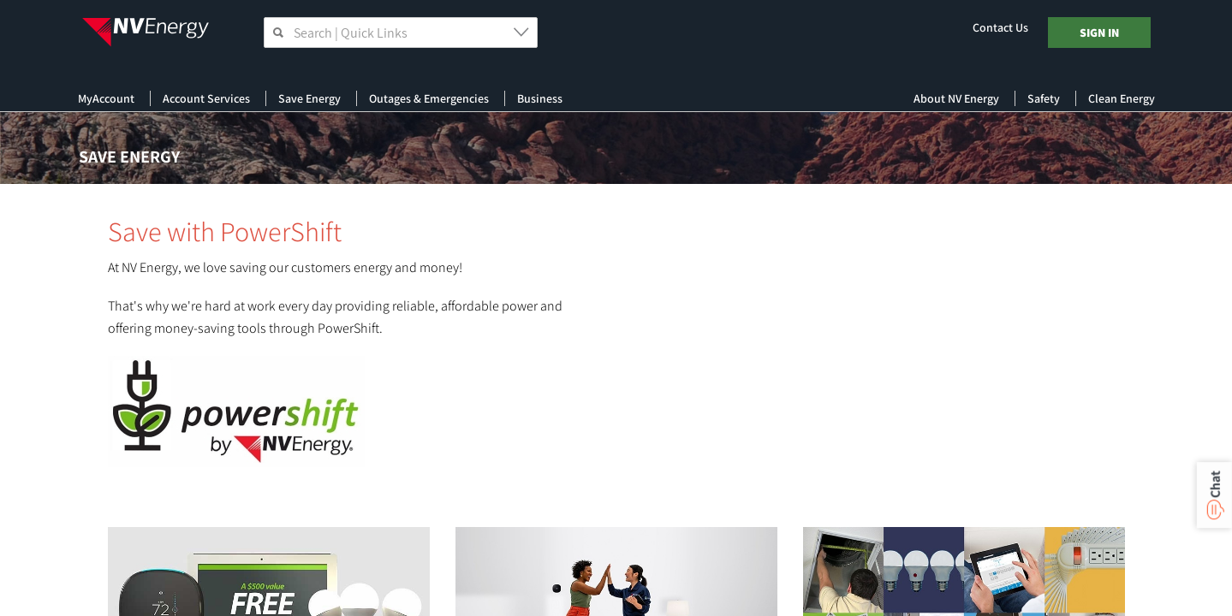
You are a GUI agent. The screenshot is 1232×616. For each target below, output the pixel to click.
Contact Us (1000, 27)
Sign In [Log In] (1099, 32)
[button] (523, 31)
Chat (1214, 484)
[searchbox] (401, 32)
